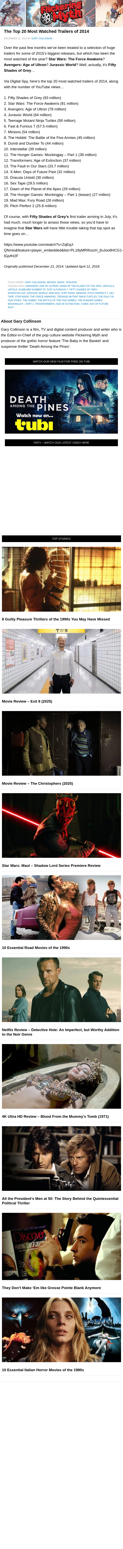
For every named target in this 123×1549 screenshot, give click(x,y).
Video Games (69, 1431)
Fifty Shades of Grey (83, 289)
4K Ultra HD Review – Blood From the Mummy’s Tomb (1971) (55, 1116)
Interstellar (16, 293)
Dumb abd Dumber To (32, 289)
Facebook (69, 1524)
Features (69, 1445)
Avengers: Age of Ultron (41, 286)
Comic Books (69, 1424)
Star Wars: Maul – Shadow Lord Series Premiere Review (51, 866)
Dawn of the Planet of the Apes (81, 286)
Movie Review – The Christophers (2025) (37, 783)
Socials (69, 1518)
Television (69, 1417)
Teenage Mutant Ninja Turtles (77, 296)
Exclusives (69, 1478)
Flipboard (69, 1544)
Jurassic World (37, 293)
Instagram (69, 1537)
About (69, 1492)
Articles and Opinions (69, 1464)
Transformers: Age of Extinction (57, 304)
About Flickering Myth (69, 1497)
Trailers (71, 282)
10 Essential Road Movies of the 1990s (36, 948)
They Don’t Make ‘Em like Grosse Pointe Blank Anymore (51, 1288)
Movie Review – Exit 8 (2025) (27, 701)
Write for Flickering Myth (69, 1504)
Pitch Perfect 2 (98, 293)
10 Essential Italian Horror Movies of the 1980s (43, 1370)
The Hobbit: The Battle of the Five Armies (49, 300)
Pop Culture (69, 1405)
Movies (51, 282)
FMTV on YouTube (69, 1485)
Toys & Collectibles (69, 1438)
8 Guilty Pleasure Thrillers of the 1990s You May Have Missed (56, 619)
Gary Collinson (35, 282)
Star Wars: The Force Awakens (35, 296)
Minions (81, 293)
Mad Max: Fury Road (62, 293)
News (60, 282)
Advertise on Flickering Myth (69, 1511)
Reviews (69, 1457)
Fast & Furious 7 (57, 289)
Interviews (69, 1471)
